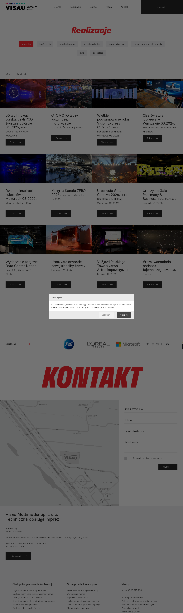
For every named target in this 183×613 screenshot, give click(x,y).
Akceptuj (124, 315)
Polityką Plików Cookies (104, 307)
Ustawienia (107, 315)
